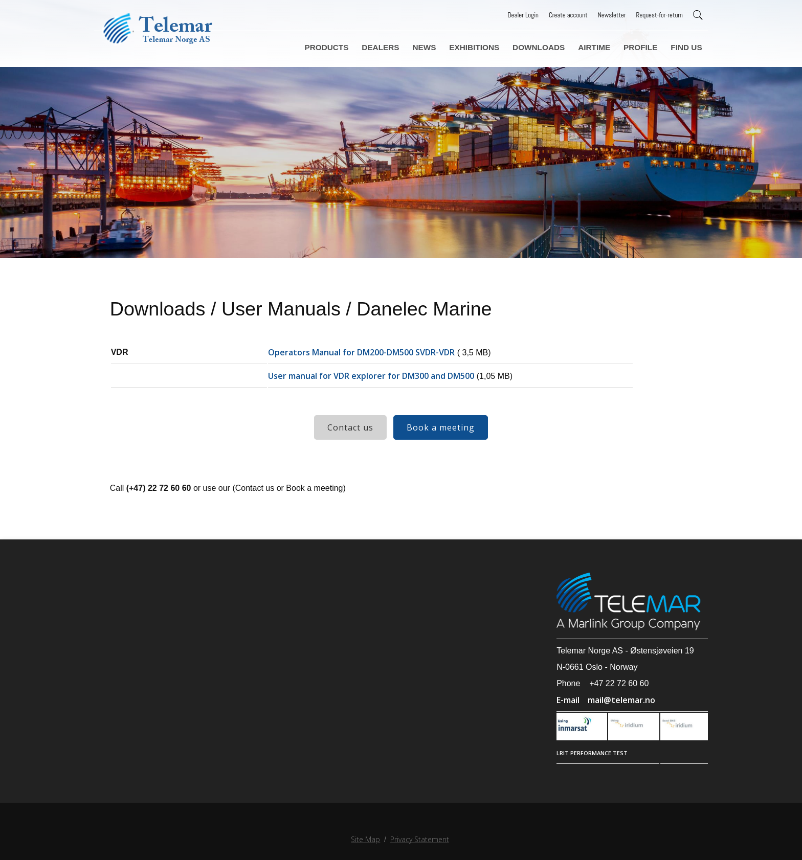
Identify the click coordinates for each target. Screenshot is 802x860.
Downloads (547, 45)
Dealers (396, 45)
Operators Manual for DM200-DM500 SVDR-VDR (365, 363)
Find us (687, 45)
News (438, 45)
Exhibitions (485, 45)
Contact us (350, 438)
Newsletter (612, 15)
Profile (643, 45)
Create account (568, 15)
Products (345, 45)
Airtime (599, 45)
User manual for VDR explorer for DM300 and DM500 (375, 387)
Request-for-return (659, 15)
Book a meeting (441, 438)
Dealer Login (523, 15)
